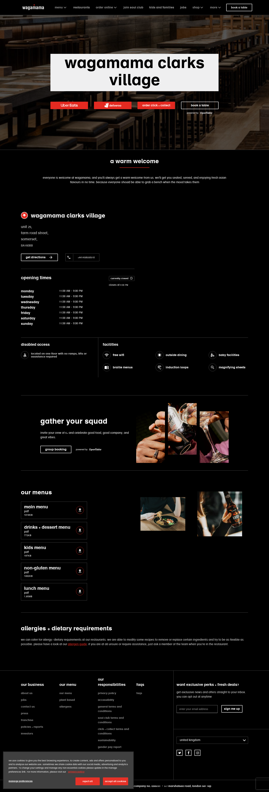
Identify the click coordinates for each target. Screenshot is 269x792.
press (24, 713)
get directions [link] (39, 257)
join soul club (133, 7)
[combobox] (212, 740)
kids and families (161, 7)
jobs (183, 7)
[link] (69, 105)
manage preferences (21, 781)
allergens (65, 706)
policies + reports (32, 726)
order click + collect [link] (156, 105)
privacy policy (107, 693)
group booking (56, 449)
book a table (200, 105)
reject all (88, 781)
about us (27, 693)
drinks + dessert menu (54, 530)
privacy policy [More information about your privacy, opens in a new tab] (76, 771)
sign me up (232, 709)
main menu (54, 510)
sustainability (107, 740)
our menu (65, 693)
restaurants (81, 7)
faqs (139, 693)
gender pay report (109, 746)
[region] (68, 770)
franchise (27, 720)
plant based (67, 699)
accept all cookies (115, 781)
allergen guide (77, 644)
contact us (28, 706)
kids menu (54, 551)
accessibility (106, 699)
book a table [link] (239, 7)
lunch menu (54, 591)
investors (27, 733)
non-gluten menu (54, 571)
